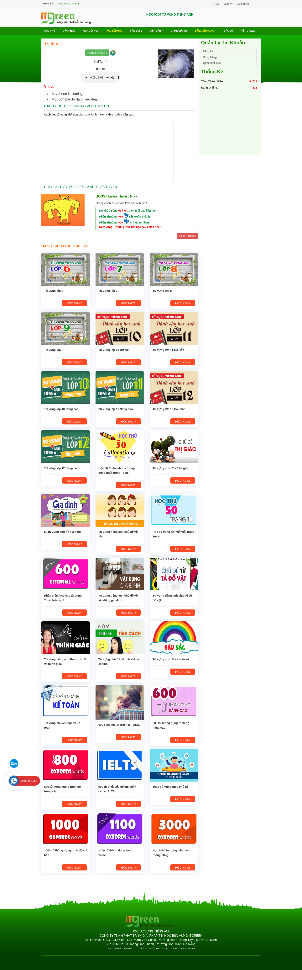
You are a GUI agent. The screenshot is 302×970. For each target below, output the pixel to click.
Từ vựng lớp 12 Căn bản (169, 409)
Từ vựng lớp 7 (107, 290)
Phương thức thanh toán (183, 948)
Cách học (69, 30)
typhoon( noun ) (97, 52)
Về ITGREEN (248, 30)
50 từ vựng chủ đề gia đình (62, 531)
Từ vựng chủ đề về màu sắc (171, 659)
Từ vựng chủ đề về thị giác (171, 468)
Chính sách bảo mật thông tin (121, 948)
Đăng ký (228, 4)
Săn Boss (136, 30)
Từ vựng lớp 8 (162, 290)
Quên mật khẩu (212, 62)
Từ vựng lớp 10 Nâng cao (61, 409)
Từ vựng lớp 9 (53, 350)
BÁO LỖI (229, 30)
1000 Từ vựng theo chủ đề (170, 786)
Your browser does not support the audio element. (100, 77)
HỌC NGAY (74, 303)
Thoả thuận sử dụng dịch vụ (153, 948)
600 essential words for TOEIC (119, 724)
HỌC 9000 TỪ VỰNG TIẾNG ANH (169, 14)
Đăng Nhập (243, 4)
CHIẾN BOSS (187, 236)
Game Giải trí (179, 30)
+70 (120, 222)
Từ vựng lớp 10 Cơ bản (114, 350)
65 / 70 (122, 210)
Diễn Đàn (156, 30)
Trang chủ (48, 30)
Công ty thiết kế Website (67, 3)
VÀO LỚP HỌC (114, 30)
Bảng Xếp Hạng (205, 30)
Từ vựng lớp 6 (53, 290)
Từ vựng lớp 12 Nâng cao (61, 468)
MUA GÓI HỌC (91, 30)
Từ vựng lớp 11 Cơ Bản (168, 350)
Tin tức (215, 4)
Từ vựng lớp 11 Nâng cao (115, 409)
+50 (120, 216)
